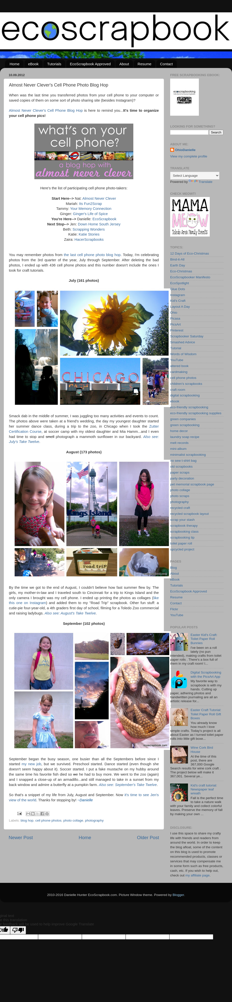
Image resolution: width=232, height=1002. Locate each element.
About (124, 64)
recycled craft (180, 508)
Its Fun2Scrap (90, 204)
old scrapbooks (181, 466)
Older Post (148, 837)
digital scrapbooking (185, 395)
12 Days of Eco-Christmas (189, 253)
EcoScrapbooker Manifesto (190, 277)
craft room (177, 390)
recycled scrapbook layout (189, 514)
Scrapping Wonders (88, 229)
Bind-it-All (177, 259)
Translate (200, 182)
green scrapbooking (185, 425)
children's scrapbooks (186, 384)
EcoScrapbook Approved (90, 64)
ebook (174, 401)
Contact (166, 64)
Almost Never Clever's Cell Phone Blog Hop (46, 110)
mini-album (178, 449)
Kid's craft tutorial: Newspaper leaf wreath (203, 789)
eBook (33, 64)
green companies (183, 419)
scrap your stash (182, 520)
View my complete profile (188, 156)
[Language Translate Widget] (194, 175)
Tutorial (175, 348)
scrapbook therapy (184, 525)
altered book (179, 366)
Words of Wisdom (183, 354)
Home (15, 64)
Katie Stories (89, 234)
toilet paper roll (181, 543)
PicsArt (175, 324)
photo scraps (179, 496)
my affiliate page (198, 875)
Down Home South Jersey (99, 224)
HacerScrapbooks (89, 239)
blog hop (27, 820)
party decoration (182, 478)
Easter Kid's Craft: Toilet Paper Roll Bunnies (203, 639)
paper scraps (179, 472)
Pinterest (176, 330)
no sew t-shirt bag (183, 460)
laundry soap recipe (184, 437)
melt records (179, 443)
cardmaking (178, 372)
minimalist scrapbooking (188, 455)
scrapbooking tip (182, 537)
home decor (179, 431)
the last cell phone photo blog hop (92, 255)
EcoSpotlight (179, 283)
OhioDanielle (185, 150)
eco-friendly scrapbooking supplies (195, 413)
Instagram (177, 295)
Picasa (175, 318)
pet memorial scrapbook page (192, 484)
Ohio (173, 312)
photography (94, 820)
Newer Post (21, 837)
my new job (31, 764)
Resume (144, 64)
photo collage (73, 820)
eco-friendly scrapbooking (189, 407)
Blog (173, 567)
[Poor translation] (18, 930)
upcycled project (182, 549)
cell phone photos (48, 820)
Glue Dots (177, 289)
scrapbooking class (184, 531)
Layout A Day (180, 306)
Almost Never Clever (99, 198)
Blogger (178, 895)
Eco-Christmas (181, 271)
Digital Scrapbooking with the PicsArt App (205, 674)
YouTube (176, 360)
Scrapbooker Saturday (186, 336)
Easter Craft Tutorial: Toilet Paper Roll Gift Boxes (205, 714)
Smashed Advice (182, 342)
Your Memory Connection (90, 209)
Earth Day (177, 265)
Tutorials (54, 64)
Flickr (174, 609)
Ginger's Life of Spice (90, 214)
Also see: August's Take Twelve (70, 613)
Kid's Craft (178, 301)
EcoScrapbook (104, 219)
